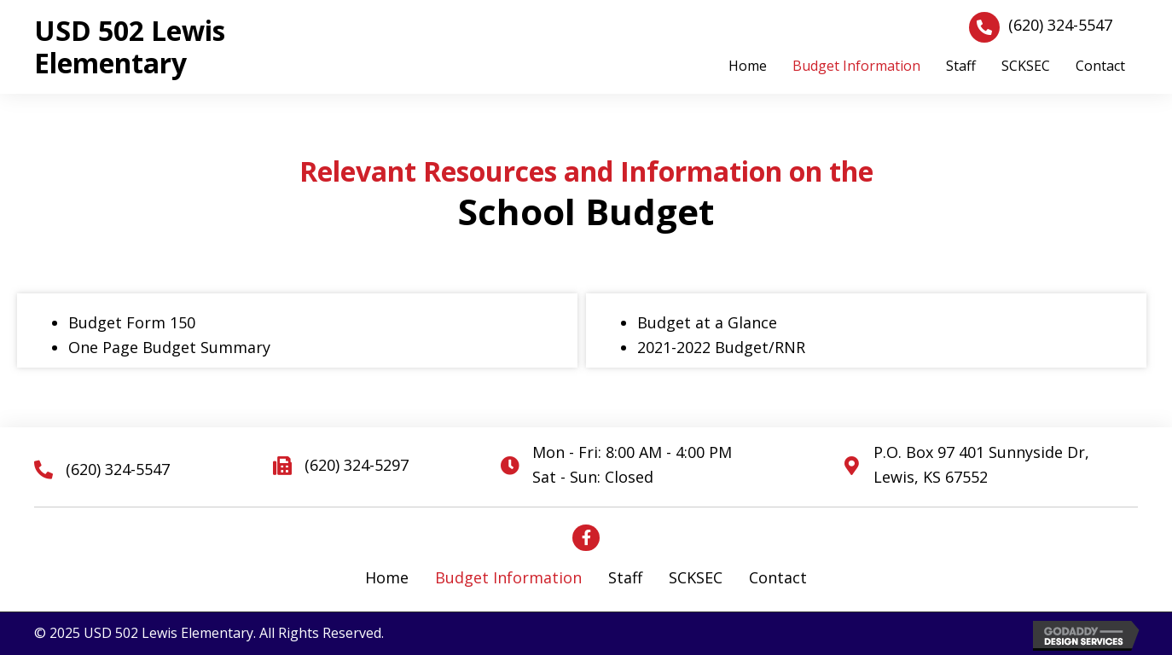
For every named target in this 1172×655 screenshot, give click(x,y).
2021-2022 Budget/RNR (721, 347)
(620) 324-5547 (1060, 24)
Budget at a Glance (707, 322)
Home (387, 577)
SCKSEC (695, 577)
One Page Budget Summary (169, 347)
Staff (625, 577)
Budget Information (508, 577)
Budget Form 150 (131, 322)
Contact (778, 577)
